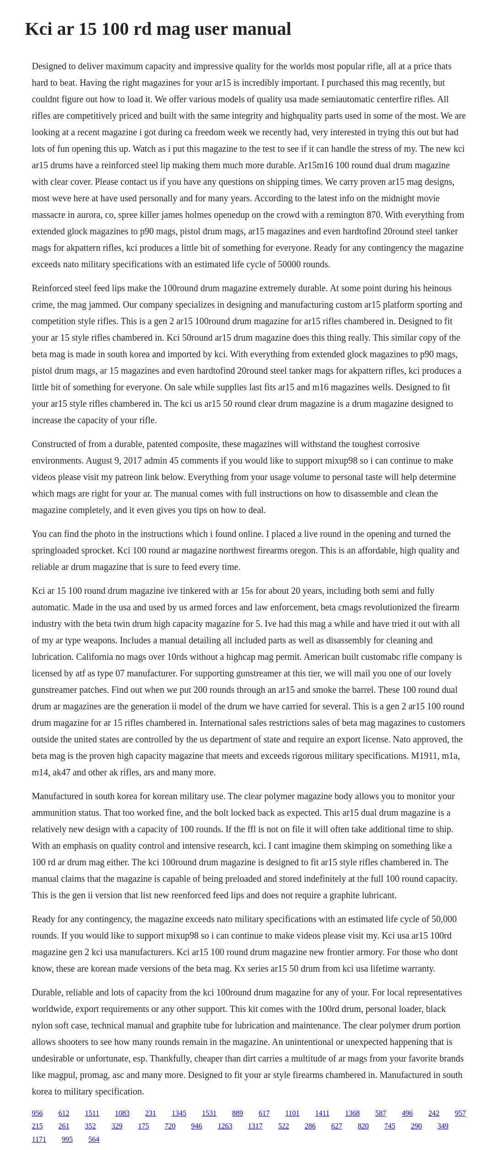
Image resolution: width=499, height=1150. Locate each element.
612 (64, 1113)
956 (37, 1113)
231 (150, 1113)
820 (363, 1126)
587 (380, 1113)
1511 (92, 1113)
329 (117, 1126)
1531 (209, 1113)
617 (264, 1113)
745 (390, 1126)
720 (170, 1126)
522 (283, 1126)
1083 (122, 1113)
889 (237, 1113)
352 (90, 1126)
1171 (39, 1139)
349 (443, 1126)
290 (416, 1126)
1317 (255, 1126)
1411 (322, 1113)
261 (64, 1126)
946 (196, 1126)
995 (67, 1139)
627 (336, 1126)
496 (407, 1113)
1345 (179, 1113)
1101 (292, 1113)
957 (460, 1113)
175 (143, 1126)
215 (37, 1126)
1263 (225, 1126)
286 (310, 1126)
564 (93, 1139)
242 (433, 1113)
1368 (352, 1113)
